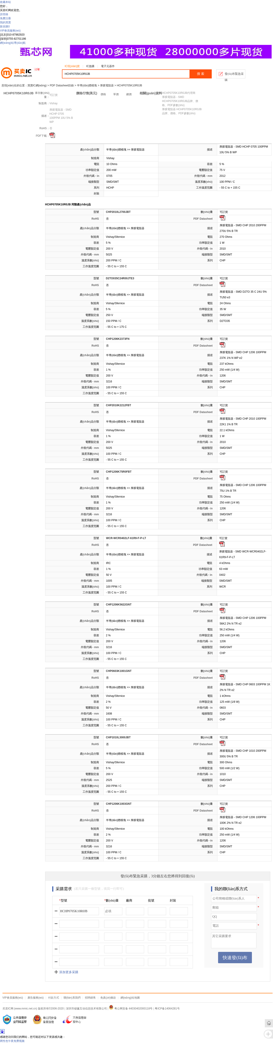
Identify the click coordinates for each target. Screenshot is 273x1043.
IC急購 (90, 66)
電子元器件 (108, 66)
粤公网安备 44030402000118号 (130, 1008)
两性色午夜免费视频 (12, 1041)
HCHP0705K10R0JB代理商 (178, 93)
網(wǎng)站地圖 (130, 997)
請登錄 (4, 14)
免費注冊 (5, 18)
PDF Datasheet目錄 (62, 85)
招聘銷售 (90, 997)
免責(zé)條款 (108, 997)
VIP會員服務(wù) (10, 30)
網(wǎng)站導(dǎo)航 (13, 42)
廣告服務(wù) (35, 997)
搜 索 (200, 73)
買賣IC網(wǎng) (37, 85)
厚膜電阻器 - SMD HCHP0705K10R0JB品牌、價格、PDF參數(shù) (180, 101)
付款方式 (53, 997)
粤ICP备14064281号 (167, 1008)
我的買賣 (5, 22)
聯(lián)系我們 (72, 997)
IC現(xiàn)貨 (72, 66)
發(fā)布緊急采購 (234, 75)
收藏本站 (5, 2)
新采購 (5, 26)
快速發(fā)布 (235, 957)
